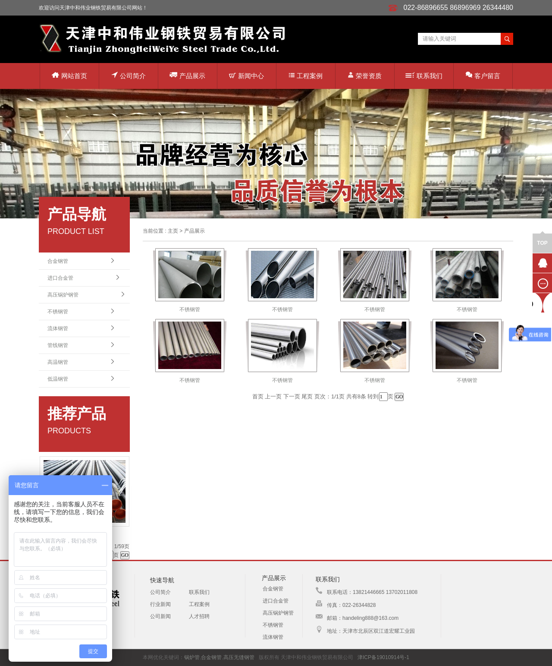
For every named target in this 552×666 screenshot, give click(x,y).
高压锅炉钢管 (62, 295)
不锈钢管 (57, 312)
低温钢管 (57, 379)
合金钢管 (57, 261)
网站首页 (69, 75)
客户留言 (483, 75)
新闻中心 (246, 75)
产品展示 (187, 75)
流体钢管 (57, 328)
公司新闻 (160, 616)
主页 (173, 231)
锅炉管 (192, 657)
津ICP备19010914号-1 (383, 657)
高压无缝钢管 (238, 657)
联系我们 (423, 75)
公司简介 (128, 75)
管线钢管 (57, 345)
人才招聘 (199, 616)
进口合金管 (60, 278)
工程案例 (306, 75)
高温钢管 (57, 362)
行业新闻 (160, 604)
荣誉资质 (365, 75)
